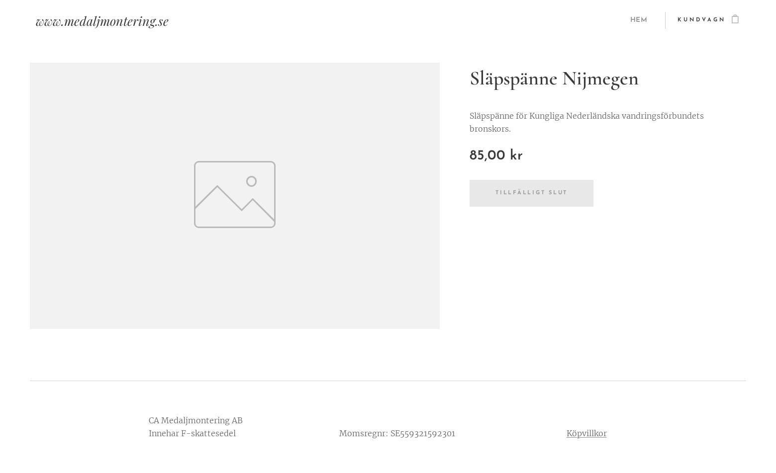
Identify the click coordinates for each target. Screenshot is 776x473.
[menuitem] (640, 20)
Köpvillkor (587, 433)
